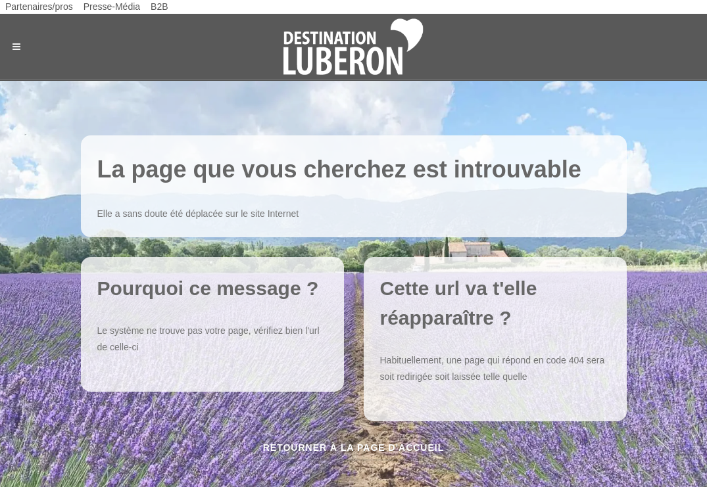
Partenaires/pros (39, 6)
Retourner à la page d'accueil (354, 447)
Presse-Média (112, 6)
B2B (159, 6)
